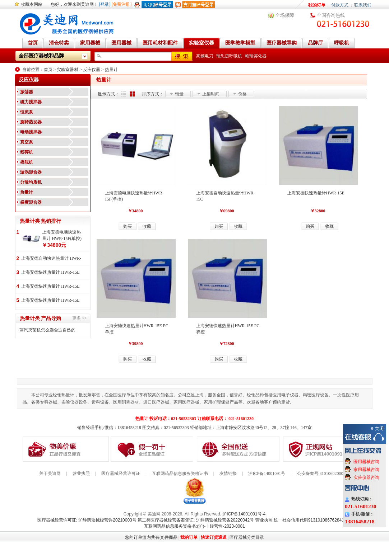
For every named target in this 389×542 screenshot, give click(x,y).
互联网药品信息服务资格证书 (180, 473)
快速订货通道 (214, 537)
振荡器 (26, 91)
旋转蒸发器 (31, 121)
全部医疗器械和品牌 (41, 55)
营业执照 (81, 473)
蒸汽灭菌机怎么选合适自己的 (47, 330)
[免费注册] (122, 4)
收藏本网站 (31, 4)
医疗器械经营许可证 (120, 473)
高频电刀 (204, 55)
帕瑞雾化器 (256, 55)
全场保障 (284, 15)
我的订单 (316, 5)
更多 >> (79, 318)
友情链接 (228, 473)
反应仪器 (91, 69)
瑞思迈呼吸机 (229, 55)
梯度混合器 (31, 202)
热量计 (111, 69)
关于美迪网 (50, 473)
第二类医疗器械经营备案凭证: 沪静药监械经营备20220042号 (196, 520)
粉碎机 (26, 152)
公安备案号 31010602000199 (323, 473)
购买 (127, 226)
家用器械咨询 (366, 469)
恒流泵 (26, 111)
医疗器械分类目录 (247, 537)
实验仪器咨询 (366, 477)
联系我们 (362, 5)
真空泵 (26, 142)
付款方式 (339, 5)
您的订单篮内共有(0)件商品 (151, 537)
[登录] (105, 4)
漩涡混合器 (31, 172)
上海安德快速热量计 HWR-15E (50, 272)
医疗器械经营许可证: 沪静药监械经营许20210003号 (86, 520)
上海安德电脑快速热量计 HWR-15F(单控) (62, 235)
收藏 (147, 226)
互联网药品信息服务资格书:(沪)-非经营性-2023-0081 (194, 526)
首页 (48, 69)
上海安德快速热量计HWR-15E (315, 192)
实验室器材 (67, 69)
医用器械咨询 (366, 461)
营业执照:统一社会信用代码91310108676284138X (303, 520)
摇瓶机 (26, 162)
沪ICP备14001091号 (266, 473)
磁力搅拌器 (31, 101)
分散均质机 (31, 182)
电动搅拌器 (31, 132)
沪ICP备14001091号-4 (243, 514)
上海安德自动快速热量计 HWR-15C (51, 259)
